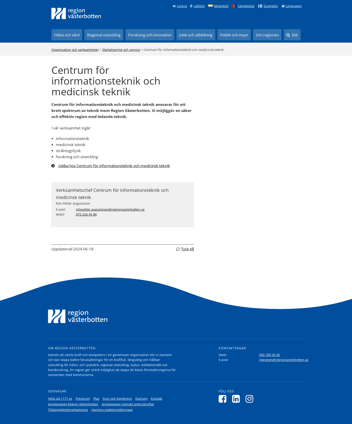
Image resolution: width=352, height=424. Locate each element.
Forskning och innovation (150, 34)
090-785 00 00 (269, 355)
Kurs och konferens (117, 398)
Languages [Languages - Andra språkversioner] (294, 6)
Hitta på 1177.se (60, 398)
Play (96, 398)
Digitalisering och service (121, 50)
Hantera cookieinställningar (112, 410)
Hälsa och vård (66, 34)
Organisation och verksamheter (75, 50)
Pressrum (83, 398)
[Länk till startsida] (76, 13)
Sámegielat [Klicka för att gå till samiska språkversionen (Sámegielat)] (246, 6)
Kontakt (156, 398)
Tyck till (187, 248)
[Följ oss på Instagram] (251, 399)
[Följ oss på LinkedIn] (237, 399)
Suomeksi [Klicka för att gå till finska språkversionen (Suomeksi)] (271, 6)
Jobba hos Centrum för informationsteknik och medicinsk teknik (114, 165)
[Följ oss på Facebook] (224, 399)
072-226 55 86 (86, 214)
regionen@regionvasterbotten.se (283, 360)
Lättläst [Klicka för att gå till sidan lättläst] (199, 6)
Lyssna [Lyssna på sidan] (182, 6)
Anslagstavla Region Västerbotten (73, 404)
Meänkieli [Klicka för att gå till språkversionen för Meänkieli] (221, 6)
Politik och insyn (234, 34)
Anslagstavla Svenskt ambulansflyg (128, 404)
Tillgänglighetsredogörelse (68, 410)
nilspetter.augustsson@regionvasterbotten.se (110, 209)
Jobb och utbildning (195, 34)
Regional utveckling (104, 34)
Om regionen (267, 34)
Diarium (141, 398)
